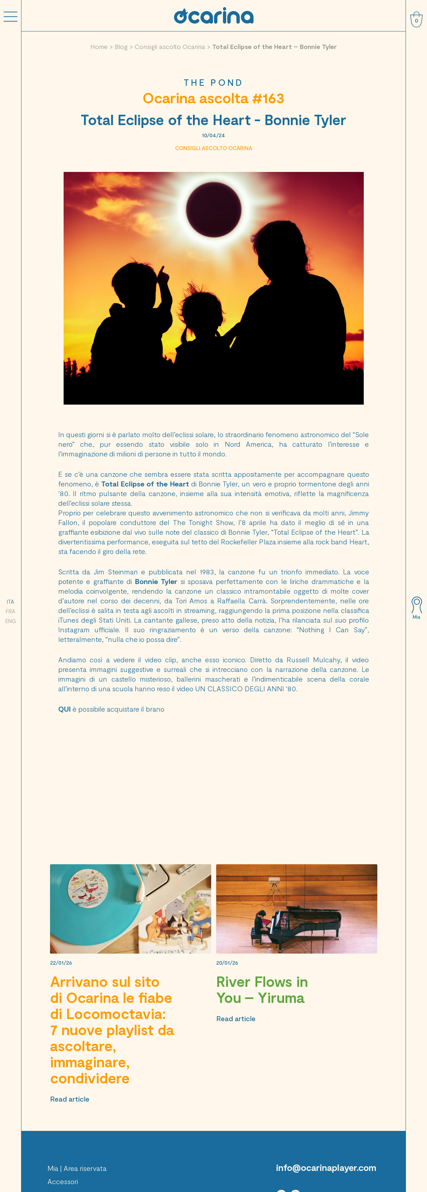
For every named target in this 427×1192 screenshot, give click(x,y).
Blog (121, 46)
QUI (64, 708)
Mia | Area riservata (77, 1168)
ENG (10, 621)
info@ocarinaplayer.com (326, 1167)
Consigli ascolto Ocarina (170, 46)
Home (99, 46)
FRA (10, 611)
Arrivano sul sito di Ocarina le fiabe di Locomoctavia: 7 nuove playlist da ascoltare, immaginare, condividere (112, 1029)
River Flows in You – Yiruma (262, 989)
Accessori (63, 1181)
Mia (416, 617)
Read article (69, 1098)
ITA (10, 601)
